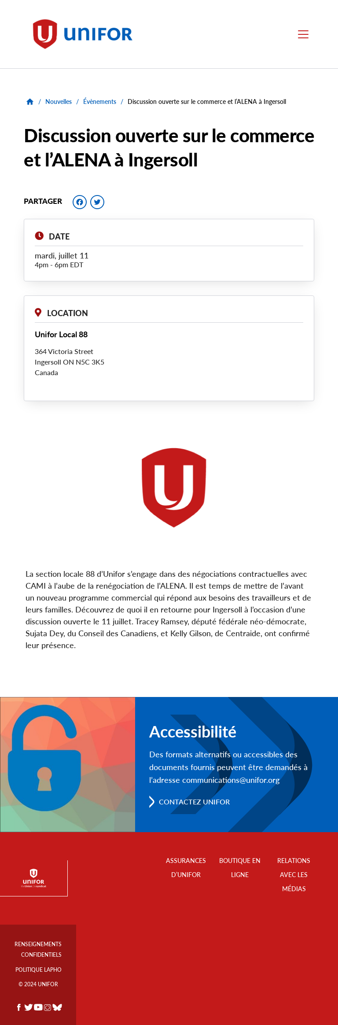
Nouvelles (58, 101)
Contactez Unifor (194, 801)
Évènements (99, 101)
